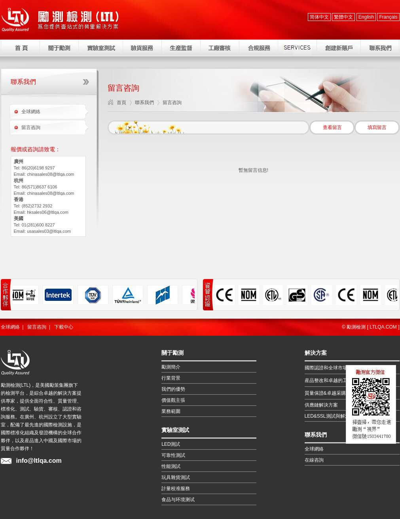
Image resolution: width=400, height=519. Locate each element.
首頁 (121, 102)
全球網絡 (30, 111)
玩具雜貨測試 (175, 477)
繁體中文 (343, 17)
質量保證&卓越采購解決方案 (335, 393)
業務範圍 (170, 411)
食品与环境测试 (178, 499)
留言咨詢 (30, 127)
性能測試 (170, 466)
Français (388, 17)
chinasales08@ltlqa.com (50, 174)
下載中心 (63, 327)
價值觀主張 (173, 400)
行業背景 (170, 378)
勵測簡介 (170, 367)
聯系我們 (144, 102)
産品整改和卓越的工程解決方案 (338, 380)
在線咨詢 (314, 460)
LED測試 (170, 444)
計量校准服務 (175, 488)
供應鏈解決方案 (321, 405)
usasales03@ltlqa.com (49, 231)
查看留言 (332, 127)
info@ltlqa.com (39, 460)
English (366, 17)
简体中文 (319, 17)
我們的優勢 (173, 389)
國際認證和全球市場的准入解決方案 (343, 368)
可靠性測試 (173, 455)
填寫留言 (377, 127)
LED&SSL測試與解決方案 (332, 416)
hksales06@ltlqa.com (47, 212)
